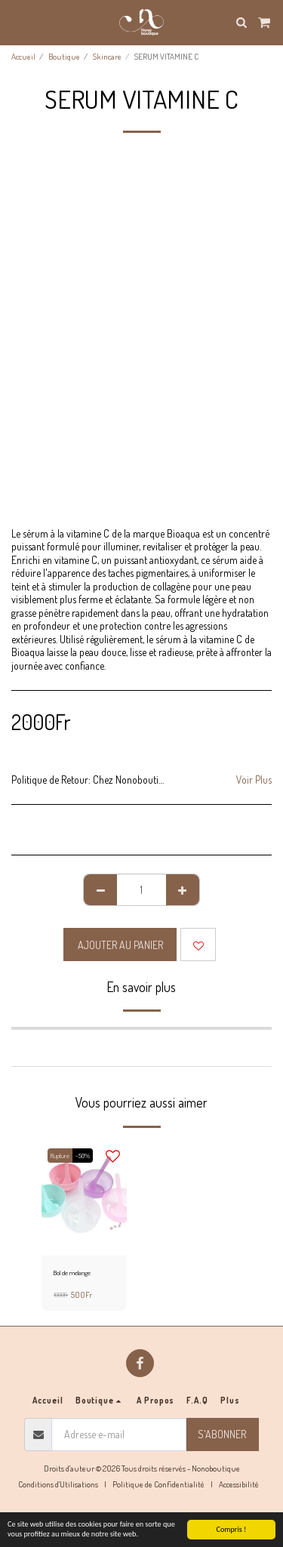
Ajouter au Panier (120, 944)
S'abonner (222, 1434)
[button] (16, 22)
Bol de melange (72, 1272)
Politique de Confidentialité (158, 1484)
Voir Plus (254, 779)
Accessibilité (239, 1484)
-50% (82, 1155)
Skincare (107, 56)
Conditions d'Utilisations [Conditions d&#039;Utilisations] (58, 1484)
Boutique (64, 56)
